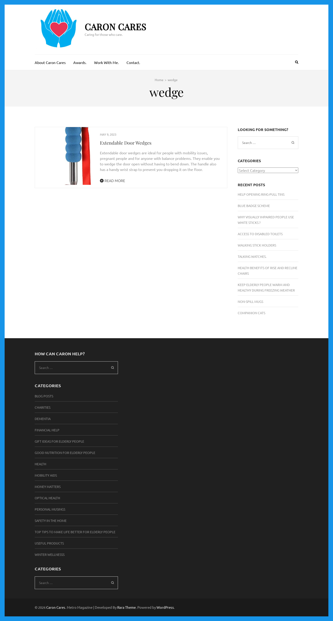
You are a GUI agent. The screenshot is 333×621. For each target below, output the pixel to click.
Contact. (133, 62)
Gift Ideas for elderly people (59, 441)
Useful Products (49, 543)
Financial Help (47, 430)
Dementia (43, 419)
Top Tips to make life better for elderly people (75, 532)
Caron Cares (115, 27)
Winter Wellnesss (50, 554)
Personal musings (50, 509)
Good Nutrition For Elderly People (65, 453)
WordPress (165, 607)
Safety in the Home (51, 520)
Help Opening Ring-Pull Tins (261, 194)
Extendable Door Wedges (125, 143)
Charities (42, 407)
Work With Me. (106, 62)
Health (40, 464)
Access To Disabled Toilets (260, 234)
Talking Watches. (252, 256)
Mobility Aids (46, 475)
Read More (112, 180)
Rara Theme (126, 607)
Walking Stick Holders (257, 245)
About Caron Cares (50, 62)
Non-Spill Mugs (250, 301)
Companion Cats (251, 313)
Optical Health (47, 498)
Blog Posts (44, 396)
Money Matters (48, 486)
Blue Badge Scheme (254, 206)
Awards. (79, 62)
